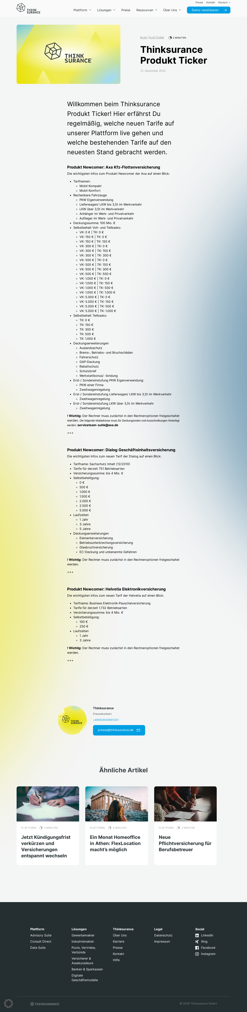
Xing (204, 941)
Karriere (118, 941)
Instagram (208, 954)
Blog (143, 37)
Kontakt (118, 954)
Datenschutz (163, 935)
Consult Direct (40, 941)
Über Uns (120, 935)
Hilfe (116, 960)
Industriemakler (83, 941)
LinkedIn (207, 935)
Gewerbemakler (83, 935)
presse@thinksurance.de (119, 730)
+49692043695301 (106, 719)
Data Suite (38, 948)
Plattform (156, 37)
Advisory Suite (41, 935)
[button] (8, 1003)
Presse (118, 948)
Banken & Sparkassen (87, 969)
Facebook (208, 948)
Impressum (162, 941)
